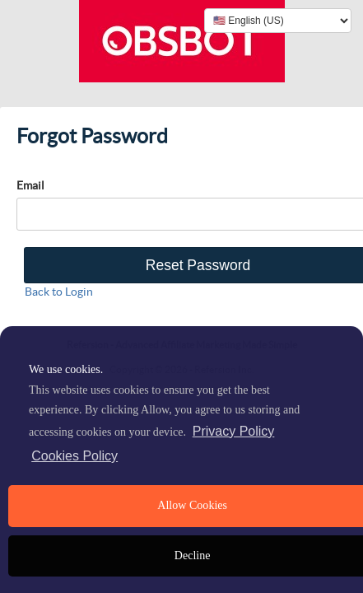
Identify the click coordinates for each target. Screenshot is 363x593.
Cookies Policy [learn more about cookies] (74, 456)
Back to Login (59, 291)
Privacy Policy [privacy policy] (234, 431)
